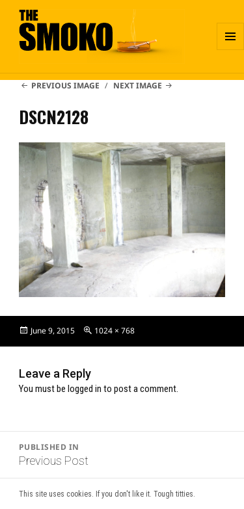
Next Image (137, 85)
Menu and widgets (230, 49)
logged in (85, 389)
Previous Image (65, 85)
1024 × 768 (114, 330)
